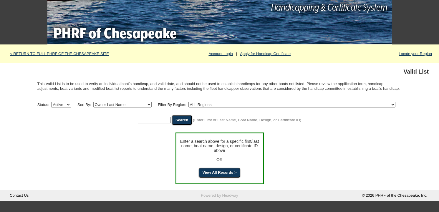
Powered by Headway (219, 195)
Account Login (220, 54)
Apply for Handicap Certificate (265, 54)
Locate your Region (415, 54)
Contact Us (19, 195)
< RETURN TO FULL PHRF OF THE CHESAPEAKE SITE (59, 54)
